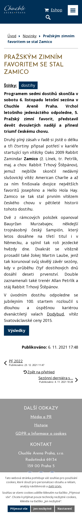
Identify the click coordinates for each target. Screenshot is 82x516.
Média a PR (41, 417)
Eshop (56, 9)
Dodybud (55, 314)
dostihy (28, 85)
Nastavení (65, 509)
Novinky (30, 36)
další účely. (55, 486)
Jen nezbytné (42, 509)
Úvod (11, 36)
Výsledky (16, 330)
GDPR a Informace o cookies (41, 434)
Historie (41, 425)
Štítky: (10, 85)
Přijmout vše (19, 509)
